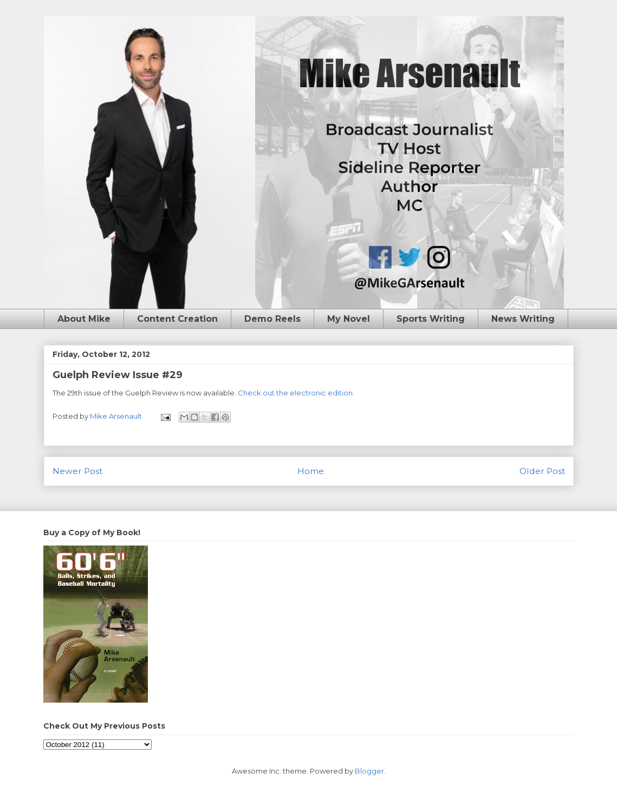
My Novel (348, 319)
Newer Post (77, 471)
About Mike (84, 319)
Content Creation (177, 319)
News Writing (523, 319)
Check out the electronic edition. (296, 392)
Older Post (542, 471)
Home (310, 471)
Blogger (369, 771)
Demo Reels (272, 319)
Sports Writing (431, 319)
